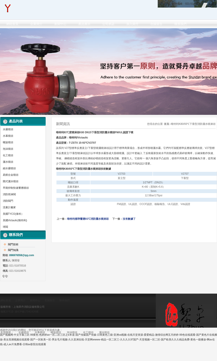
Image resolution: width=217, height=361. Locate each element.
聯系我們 (180, 24)
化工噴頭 (8, 155)
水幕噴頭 (8, 135)
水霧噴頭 (8, 129)
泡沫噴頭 (8, 148)
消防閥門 (8, 200)
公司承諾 (108, 24)
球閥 (5, 226)
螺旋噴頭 (8, 142)
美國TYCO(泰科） (13, 213)
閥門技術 (13, 244)
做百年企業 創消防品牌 (108, 71)
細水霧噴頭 (9, 168)
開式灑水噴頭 (10, 181)
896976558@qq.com (21, 255)
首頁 (166, 123)
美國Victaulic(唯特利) (15, 220)
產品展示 (84, 24)
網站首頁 (12, 24)
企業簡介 (36, 24)
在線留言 (156, 24)
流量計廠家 (9, 207)
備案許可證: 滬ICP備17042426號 (19, 311)
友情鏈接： (6, 332)
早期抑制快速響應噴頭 (16, 187)
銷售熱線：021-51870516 (187, 3)
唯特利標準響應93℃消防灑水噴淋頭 (88, 218)
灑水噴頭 (8, 161)
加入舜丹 (132, 24)
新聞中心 (60, 24)
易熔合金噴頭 (10, 174)
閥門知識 (13, 250)
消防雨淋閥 (9, 194)
